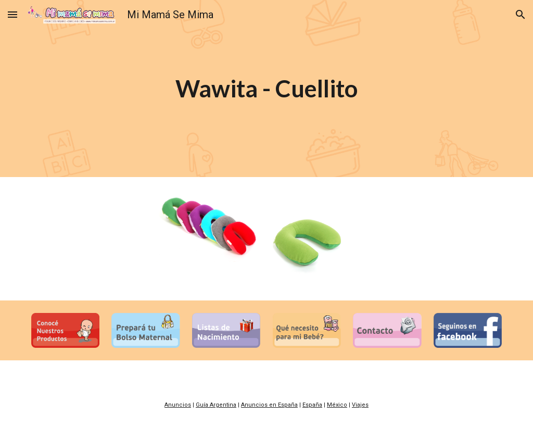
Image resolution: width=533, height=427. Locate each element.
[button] (12, 14)
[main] (266, 88)
